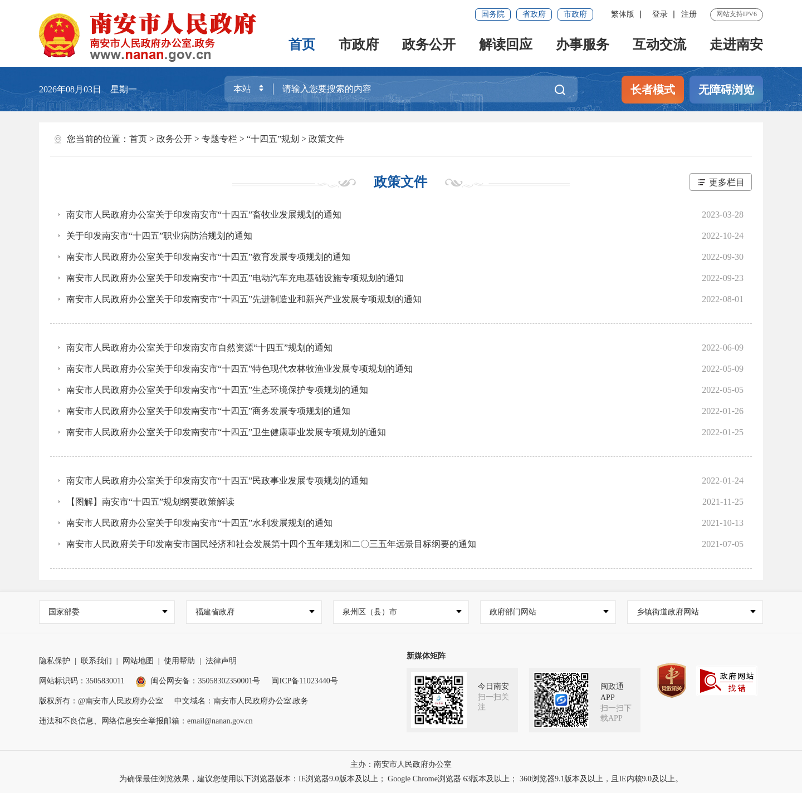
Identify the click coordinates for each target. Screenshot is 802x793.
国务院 (493, 14)
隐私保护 (54, 661)
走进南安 (736, 44)
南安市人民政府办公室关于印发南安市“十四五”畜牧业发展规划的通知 (203, 214)
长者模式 (652, 89)
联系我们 (96, 661)
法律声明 (221, 661)
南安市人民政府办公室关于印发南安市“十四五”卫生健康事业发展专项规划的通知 (226, 432)
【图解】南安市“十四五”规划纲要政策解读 (150, 501)
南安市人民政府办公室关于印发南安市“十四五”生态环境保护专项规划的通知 (217, 390)
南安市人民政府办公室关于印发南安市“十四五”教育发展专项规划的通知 (208, 257)
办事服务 (582, 44)
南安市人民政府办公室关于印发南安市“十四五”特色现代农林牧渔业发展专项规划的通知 (239, 368)
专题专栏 (219, 139)
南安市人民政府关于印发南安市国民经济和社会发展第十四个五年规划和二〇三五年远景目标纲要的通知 (271, 544)
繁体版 (622, 14)
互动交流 (659, 44)
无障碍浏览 (726, 89)
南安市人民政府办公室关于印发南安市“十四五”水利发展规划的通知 (199, 523)
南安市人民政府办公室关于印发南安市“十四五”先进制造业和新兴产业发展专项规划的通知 (244, 299)
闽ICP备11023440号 (304, 681)
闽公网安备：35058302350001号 (197, 681)
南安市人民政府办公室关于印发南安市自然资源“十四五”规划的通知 (199, 347)
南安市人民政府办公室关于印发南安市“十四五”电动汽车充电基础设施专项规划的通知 (235, 278)
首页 (301, 44)
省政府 (534, 14)
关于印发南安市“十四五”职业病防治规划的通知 (159, 235)
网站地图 (138, 661)
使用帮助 (179, 661)
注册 (689, 14)
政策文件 (326, 139)
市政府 (575, 14)
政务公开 (429, 44)
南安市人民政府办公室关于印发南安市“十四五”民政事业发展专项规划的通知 (217, 480)
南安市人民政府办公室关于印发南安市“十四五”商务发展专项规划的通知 (208, 411)
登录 (660, 14)
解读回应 (505, 44)
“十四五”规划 (273, 139)
